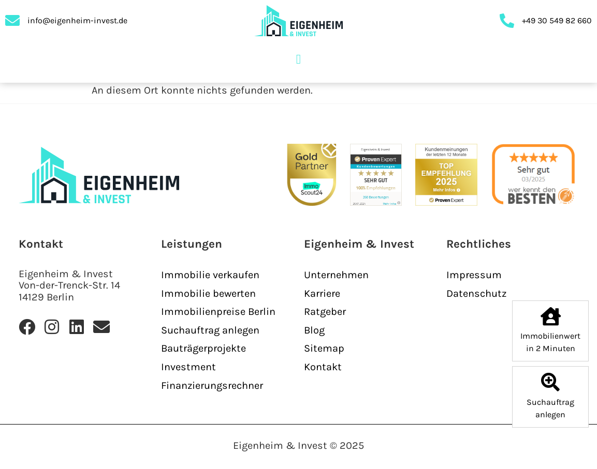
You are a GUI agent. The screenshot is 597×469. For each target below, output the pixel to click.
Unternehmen (336, 275)
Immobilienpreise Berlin (218, 311)
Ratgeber (325, 311)
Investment (188, 367)
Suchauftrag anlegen (210, 330)
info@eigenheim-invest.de (77, 20)
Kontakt (323, 367)
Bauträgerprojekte (203, 348)
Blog (314, 330)
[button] (298, 59)
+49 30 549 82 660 (557, 20)
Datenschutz (476, 293)
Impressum (474, 275)
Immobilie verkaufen (210, 275)
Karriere (322, 293)
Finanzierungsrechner (212, 385)
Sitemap (324, 348)
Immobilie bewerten (208, 293)
